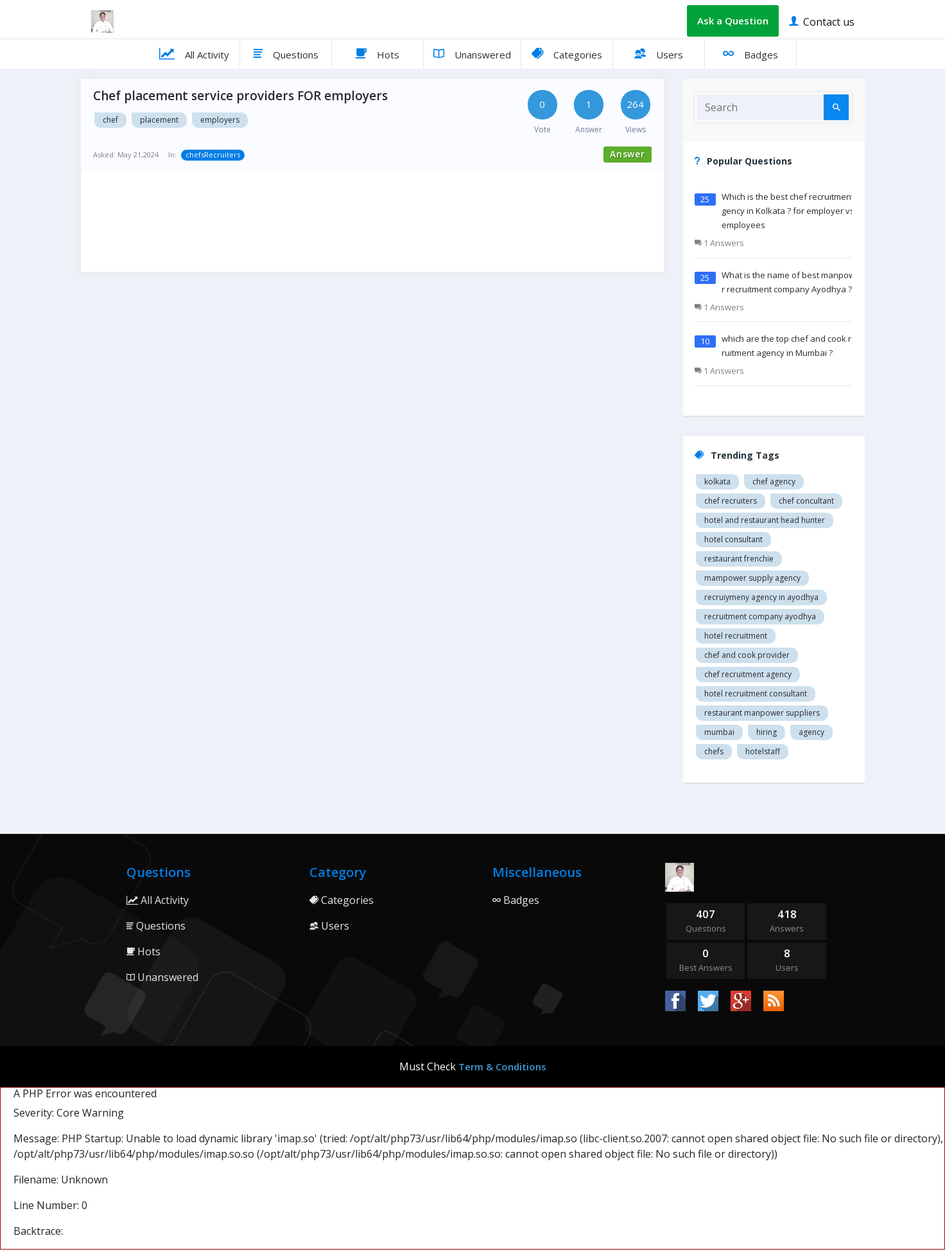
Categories (567, 53)
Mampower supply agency (752, 577)
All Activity (194, 53)
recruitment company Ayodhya (760, 616)
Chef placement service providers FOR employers (240, 95)
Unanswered (472, 53)
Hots (377, 53)
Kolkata (717, 481)
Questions (286, 53)
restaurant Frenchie (739, 558)
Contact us (821, 21)
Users (658, 53)
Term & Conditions (502, 1066)
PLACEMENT (159, 119)
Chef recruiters (730, 500)
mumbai (719, 732)
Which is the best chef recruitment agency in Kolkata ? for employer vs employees (791, 211)
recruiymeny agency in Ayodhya (761, 597)
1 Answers (719, 243)
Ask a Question (732, 20)
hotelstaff (762, 751)
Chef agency (773, 481)
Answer (627, 154)
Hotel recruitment (735, 635)
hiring (766, 732)
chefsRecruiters (213, 154)
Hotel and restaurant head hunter (764, 520)
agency (811, 732)
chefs (714, 751)
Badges (750, 53)
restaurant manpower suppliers (762, 712)
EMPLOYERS (219, 119)
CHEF (110, 119)
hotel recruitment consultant (755, 693)
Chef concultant (806, 500)
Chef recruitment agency (748, 674)
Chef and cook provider (747, 655)
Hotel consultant (733, 539)
